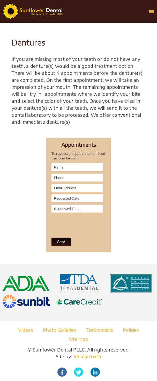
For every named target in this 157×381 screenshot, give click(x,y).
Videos (25, 330)
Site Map (78, 339)
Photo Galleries (59, 330)
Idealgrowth (87, 356)
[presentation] (79, 222)
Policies (131, 330)
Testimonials (99, 330)
